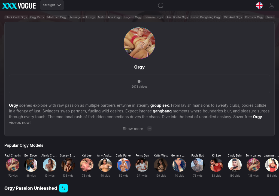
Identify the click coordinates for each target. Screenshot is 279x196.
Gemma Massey (181, 155)
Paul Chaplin (13, 155)
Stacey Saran (68, 155)
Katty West (161, 155)
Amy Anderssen (107, 155)
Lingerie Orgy (132, 17)
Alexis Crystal (50, 155)
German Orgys (153, 17)
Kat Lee (87, 155)
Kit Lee (216, 155)
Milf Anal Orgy (233, 17)
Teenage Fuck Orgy (82, 17)
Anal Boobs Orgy (177, 17)
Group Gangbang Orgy (205, 17)
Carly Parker (124, 155)
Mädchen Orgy (56, 17)
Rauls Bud (197, 155)
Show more (139, 128)
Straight (52, 5)
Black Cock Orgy (16, 17)
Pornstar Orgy (254, 17)
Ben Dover (31, 155)
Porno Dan (142, 155)
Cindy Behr (235, 155)
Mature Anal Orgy (109, 17)
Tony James (253, 155)
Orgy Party (37, 17)
